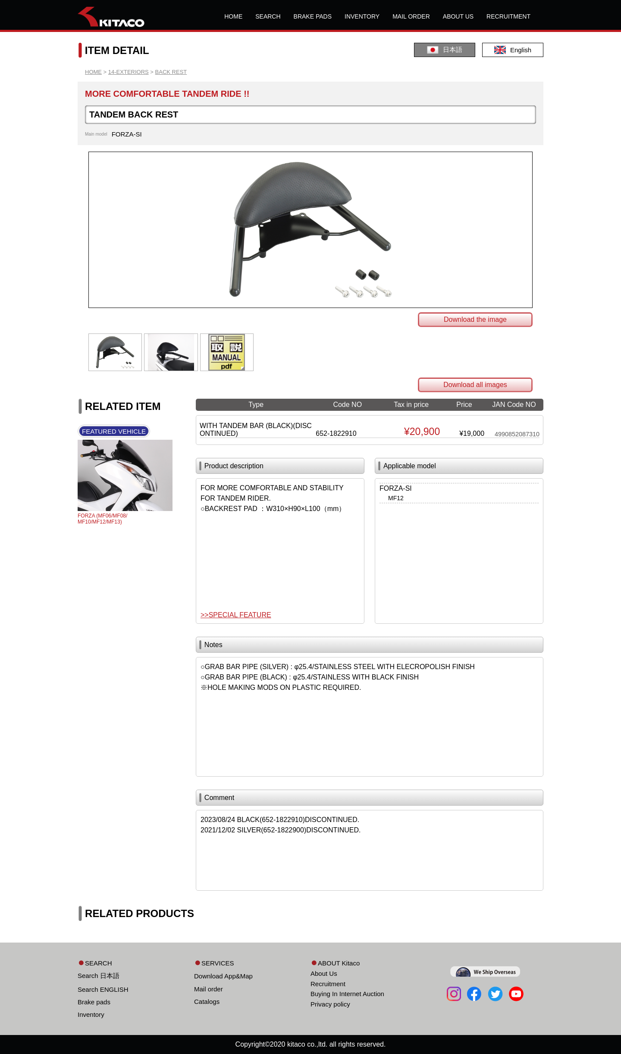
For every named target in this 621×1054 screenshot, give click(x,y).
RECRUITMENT (508, 16)
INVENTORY (362, 16)
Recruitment (327, 983)
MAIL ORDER (411, 16)
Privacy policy (330, 1004)
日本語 (444, 50)
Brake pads (94, 1002)
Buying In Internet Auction (347, 993)
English (512, 50)
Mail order (208, 989)
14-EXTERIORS (128, 72)
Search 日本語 (98, 975)
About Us (323, 973)
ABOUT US (458, 16)
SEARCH (267, 16)
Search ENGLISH (103, 989)
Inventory (91, 1014)
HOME (233, 16)
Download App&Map (223, 976)
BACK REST (171, 72)
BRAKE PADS (313, 16)
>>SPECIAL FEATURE (236, 615)
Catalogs (207, 1001)
